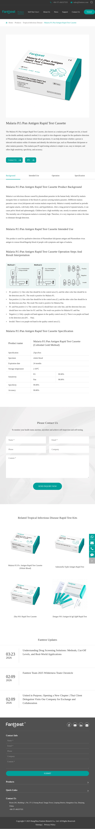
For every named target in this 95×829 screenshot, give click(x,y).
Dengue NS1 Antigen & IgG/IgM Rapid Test (70, 617)
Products (18, 23)
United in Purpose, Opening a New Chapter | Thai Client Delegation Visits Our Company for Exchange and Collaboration (52, 699)
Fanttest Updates (47, 639)
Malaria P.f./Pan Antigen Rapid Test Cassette (60, 23)
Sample (89, 12)
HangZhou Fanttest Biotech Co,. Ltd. (45, 821)
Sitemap (39, 825)
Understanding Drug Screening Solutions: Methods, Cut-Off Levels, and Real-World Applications (54, 652)
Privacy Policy (49, 825)
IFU (30, 160)
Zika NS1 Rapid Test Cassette (25, 617)
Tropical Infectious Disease (32, 23)
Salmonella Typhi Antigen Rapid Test (69, 567)
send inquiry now (47, 486)
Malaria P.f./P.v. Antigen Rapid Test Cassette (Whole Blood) (25, 566)
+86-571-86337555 (59, 2)
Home (11, 23)
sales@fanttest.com (79, 2)
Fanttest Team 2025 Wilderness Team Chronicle (48, 672)
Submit (47, 773)
